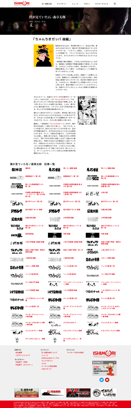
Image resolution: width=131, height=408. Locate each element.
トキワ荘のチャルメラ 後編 (110, 291)
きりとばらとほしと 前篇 (72, 339)
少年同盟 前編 (106, 217)
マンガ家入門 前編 (32, 282)
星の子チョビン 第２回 (71, 201)
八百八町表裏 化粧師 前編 (72, 242)
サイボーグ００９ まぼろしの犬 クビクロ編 (110, 307)
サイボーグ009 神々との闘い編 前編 (35, 323)
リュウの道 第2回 (69, 274)
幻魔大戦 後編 (106, 209)
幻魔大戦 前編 (30, 217)
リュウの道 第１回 (108, 266)
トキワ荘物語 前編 (70, 290)
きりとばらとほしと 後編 (35, 338)
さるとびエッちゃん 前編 (110, 330)
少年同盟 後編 (68, 217)
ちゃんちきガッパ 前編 (33, 330)
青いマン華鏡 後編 (70, 168)
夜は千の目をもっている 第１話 (110, 226)
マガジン (87, 4)
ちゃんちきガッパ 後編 (109, 322)
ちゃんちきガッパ (62, 99)
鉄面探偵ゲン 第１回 (71, 176)
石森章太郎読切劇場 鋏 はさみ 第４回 (72, 185)
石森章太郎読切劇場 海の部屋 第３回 (110, 185)
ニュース (75, 4)
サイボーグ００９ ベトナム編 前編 (72, 315)
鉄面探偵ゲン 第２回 (33, 176)
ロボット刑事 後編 (108, 258)
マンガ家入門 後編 (108, 274)
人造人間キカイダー (108, 250)
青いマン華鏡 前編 (108, 168)
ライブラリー (62, 4)
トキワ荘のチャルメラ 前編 (34, 299)
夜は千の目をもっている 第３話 (34, 226)
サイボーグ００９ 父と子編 (72, 307)
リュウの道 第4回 (31, 274)
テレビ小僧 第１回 (32, 306)
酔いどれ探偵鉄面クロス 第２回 (110, 177)
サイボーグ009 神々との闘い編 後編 (110, 315)
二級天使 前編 (68, 258)
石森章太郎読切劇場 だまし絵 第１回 (72, 193)
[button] (114, 3)
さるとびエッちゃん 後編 (72, 330)
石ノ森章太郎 (47, 4)
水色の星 (104, 192)
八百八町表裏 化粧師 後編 (34, 242)
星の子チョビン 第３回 (33, 201)
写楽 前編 (104, 234)
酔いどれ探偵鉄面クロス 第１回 (34, 185)
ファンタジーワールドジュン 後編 (73, 283)
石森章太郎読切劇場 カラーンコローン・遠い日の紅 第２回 (35, 194)
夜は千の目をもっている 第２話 (72, 226)
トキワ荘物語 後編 (32, 290)
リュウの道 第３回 (70, 266)
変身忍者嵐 (29, 234)
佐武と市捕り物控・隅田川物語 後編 (111, 243)
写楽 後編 (66, 234)
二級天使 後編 (30, 258)
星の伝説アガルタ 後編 (33, 209)
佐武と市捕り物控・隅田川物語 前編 (35, 251)
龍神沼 (27, 168)
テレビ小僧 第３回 (70, 298)
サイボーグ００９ (101, 4)
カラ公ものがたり (69, 322)
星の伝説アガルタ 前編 (71, 209)
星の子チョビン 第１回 (109, 201)
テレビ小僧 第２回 (108, 298)
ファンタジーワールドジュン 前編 (111, 283)
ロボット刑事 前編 (32, 266)
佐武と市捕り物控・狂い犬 (73, 250)
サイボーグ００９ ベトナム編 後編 (34, 315)
